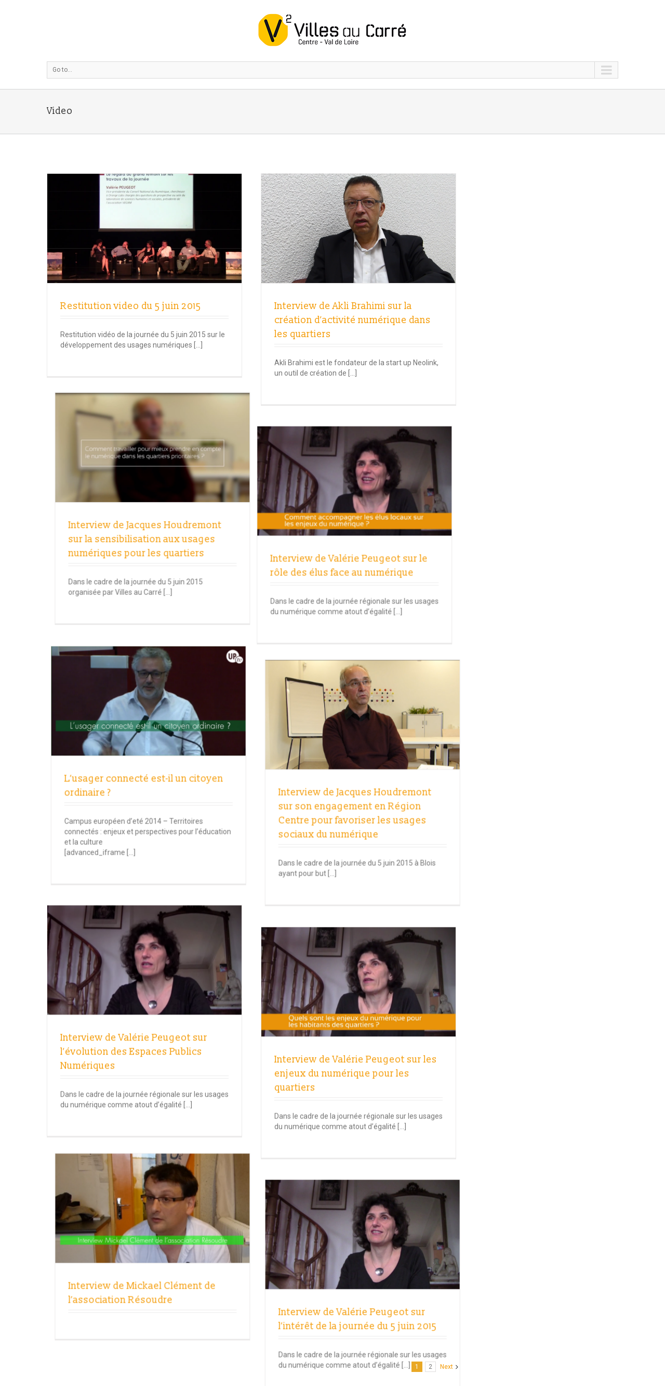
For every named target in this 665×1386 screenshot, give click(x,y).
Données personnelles (279, 1303)
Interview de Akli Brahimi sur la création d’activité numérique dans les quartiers (280, 320)
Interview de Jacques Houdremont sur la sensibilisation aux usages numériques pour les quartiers (421, 320)
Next (446, 1159)
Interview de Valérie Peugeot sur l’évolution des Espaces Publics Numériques (133, 785)
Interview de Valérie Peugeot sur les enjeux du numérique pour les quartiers (283, 824)
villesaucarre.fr (284, 1271)
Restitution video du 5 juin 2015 (130, 306)
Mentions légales (270, 1292)
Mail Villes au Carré (295, 1261)
